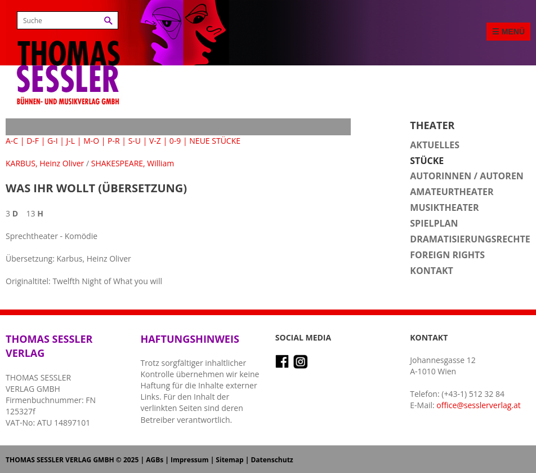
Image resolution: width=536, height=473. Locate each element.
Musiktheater (444, 207)
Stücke (427, 160)
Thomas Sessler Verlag (68, 56)
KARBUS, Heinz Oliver (45, 163)
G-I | (55, 140)
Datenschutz (272, 460)
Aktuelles (434, 145)
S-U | (138, 140)
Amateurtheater (451, 191)
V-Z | (158, 140)
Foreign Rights (447, 255)
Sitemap (229, 460)
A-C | (15, 140)
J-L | (74, 140)
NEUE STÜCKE (214, 140)
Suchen (108, 20)
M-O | (94, 140)
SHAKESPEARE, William (132, 163)
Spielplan (434, 223)
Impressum (190, 460)
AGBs (154, 460)
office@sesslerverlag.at (478, 405)
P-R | (117, 140)
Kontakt (431, 270)
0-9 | (178, 140)
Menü (513, 31)
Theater (432, 125)
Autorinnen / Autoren (467, 176)
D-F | (35, 140)
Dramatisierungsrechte (470, 239)
